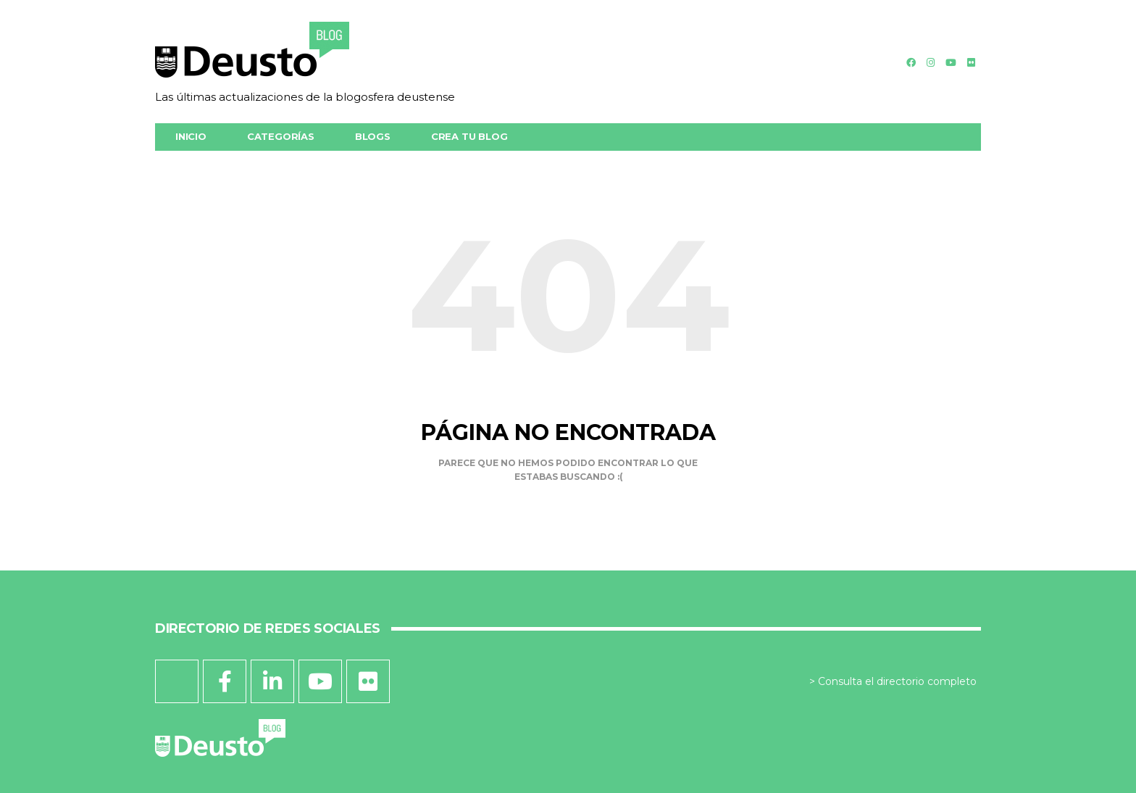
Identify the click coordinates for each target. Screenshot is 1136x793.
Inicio (190, 136)
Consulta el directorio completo (897, 681)
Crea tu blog (469, 136)
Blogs (372, 136)
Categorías (280, 136)
